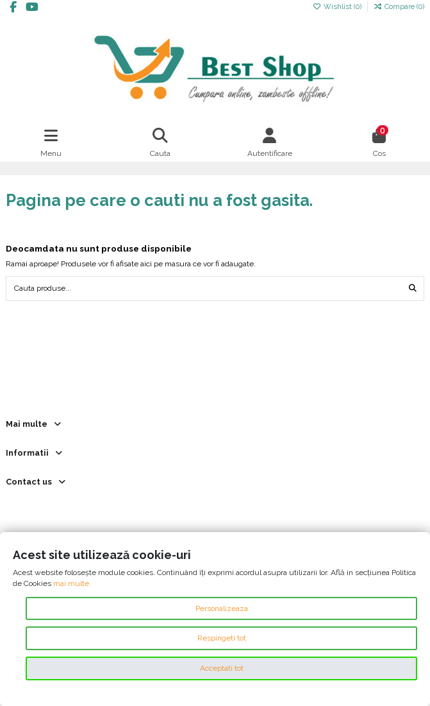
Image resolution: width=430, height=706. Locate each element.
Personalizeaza (221, 608)
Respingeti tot (221, 637)
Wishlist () (338, 6)
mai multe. (72, 583)
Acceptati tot (222, 668)
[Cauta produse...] (412, 288)
